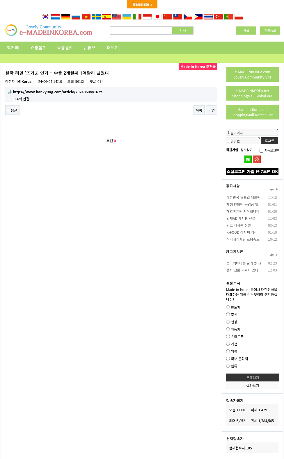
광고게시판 (234, 251)
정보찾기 (247, 149)
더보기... (115, 48)
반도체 (235, 307)
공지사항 (233, 186)
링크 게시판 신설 (238, 225)
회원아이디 (235, 133)
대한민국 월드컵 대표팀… (243, 197)
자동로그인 (272, 150)
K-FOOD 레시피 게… (242, 232)
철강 (234, 321)
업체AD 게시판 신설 (240, 218)
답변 (211, 110)
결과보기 (252, 385)
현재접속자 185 (240, 447)
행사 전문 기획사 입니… (243, 269)
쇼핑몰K (64, 48)
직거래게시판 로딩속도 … (243, 239)
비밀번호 (234, 141)
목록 (199, 110)
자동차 (235, 329)
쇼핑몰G (38, 48)
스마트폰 (237, 336)
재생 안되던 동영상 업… (243, 204)
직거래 (13, 48)
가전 (234, 343)
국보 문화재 (239, 358)
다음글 (12, 110)
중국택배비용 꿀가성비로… (243, 262)
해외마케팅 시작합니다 (243, 211)
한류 (234, 365)
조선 (234, 314)
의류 (234, 351)
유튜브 (89, 48)
